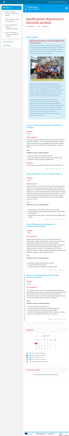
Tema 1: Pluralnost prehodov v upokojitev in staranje (45, 126)
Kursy (38, 26)
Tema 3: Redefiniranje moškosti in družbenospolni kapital (41, 225)
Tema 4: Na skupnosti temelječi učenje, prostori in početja (43, 276)
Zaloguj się (63, 2)
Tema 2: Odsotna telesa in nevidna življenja (44, 174)
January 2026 (46, 336)
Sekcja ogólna (32, 37)
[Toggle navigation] (67, 8)
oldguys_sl (46, 26)
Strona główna (30, 26)
